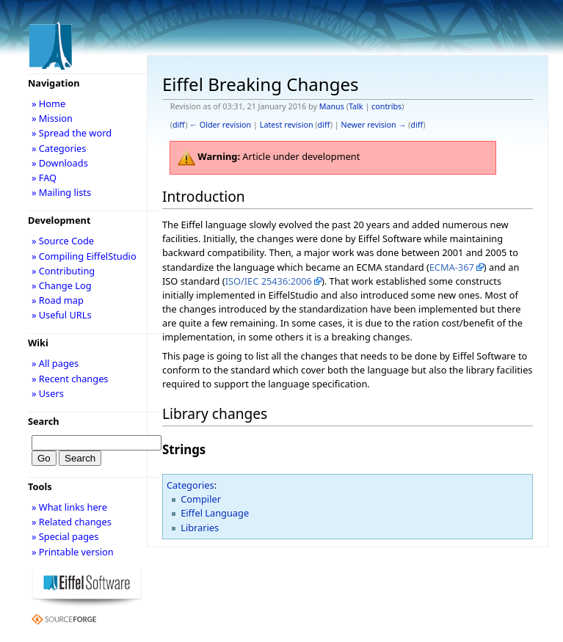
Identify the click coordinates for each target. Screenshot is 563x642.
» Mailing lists (61, 192)
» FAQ (44, 177)
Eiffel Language (215, 512)
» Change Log (62, 285)
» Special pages (65, 536)
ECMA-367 (451, 267)
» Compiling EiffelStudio (84, 256)
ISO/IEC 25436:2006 (268, 281)
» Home (48, 103)
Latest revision (286, 125)
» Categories (59, 148)
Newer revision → (374, 125)
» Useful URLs (62, 314)
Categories (190, 485)
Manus (331, 106)
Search (43, 421)
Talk (356, 106)
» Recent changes (70, 378)
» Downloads (60, 162)
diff (178, 125)
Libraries (200, 527)
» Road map (58, 300)
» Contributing (63, 270)
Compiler (201, 499)
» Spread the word (72, 132)
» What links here (69, 507)
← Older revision (220, 125)
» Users (48, 393)
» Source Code (63, 240)
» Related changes (72, 521)
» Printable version (73, 551)
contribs (386, 106)
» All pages (55, 363)
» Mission (52, 118)
